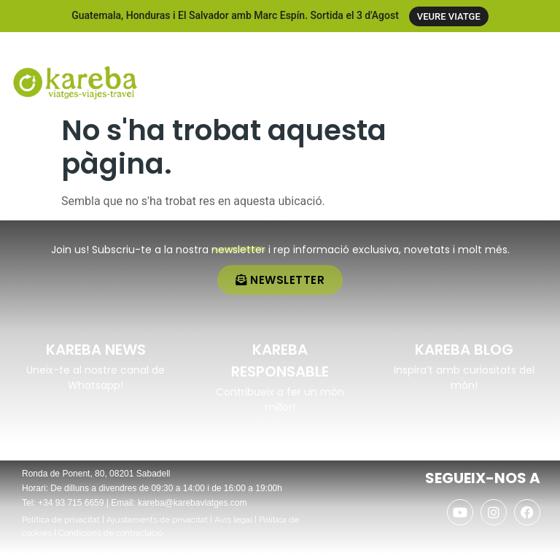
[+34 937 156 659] (450, 47)
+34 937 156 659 (504, 48)
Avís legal (233, 525)
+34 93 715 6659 (71, 508)
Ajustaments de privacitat (157, 525)
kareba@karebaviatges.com (192, 508)
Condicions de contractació (110, 538)
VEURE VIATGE (449, 16)
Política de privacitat (61, 525)
